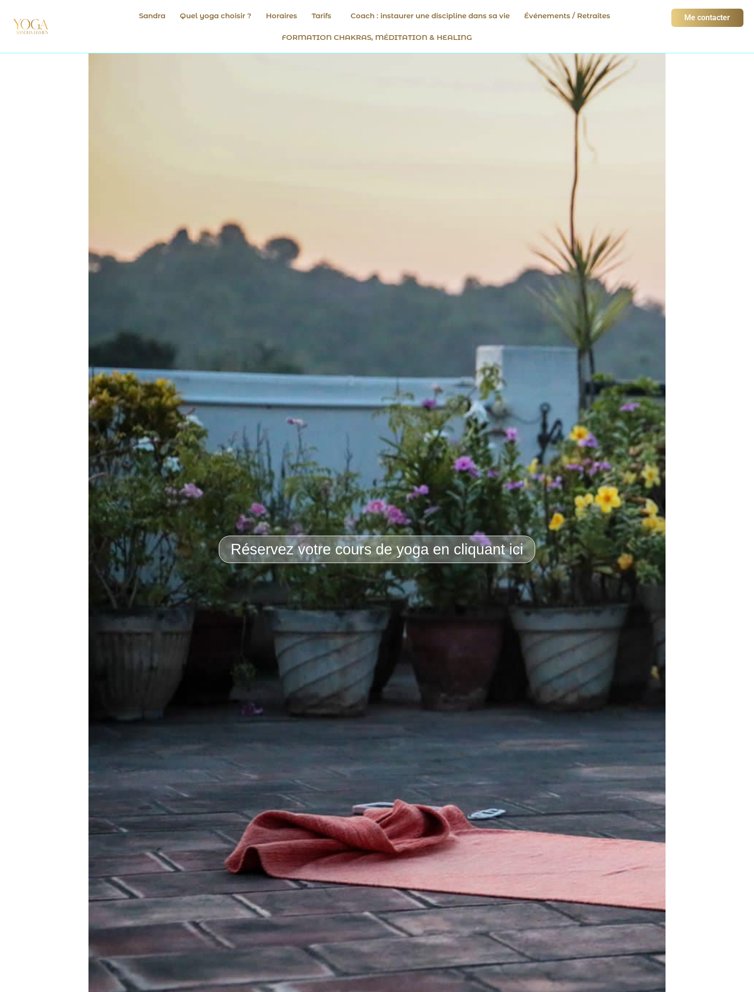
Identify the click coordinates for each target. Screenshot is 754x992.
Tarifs (321, 15)
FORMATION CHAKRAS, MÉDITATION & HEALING (377, 37)
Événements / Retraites (567, 15)
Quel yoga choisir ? (215, 15)
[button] (323, 15)
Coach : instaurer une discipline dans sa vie (430, 15)
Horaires (281, 15)
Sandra (152, 15)
